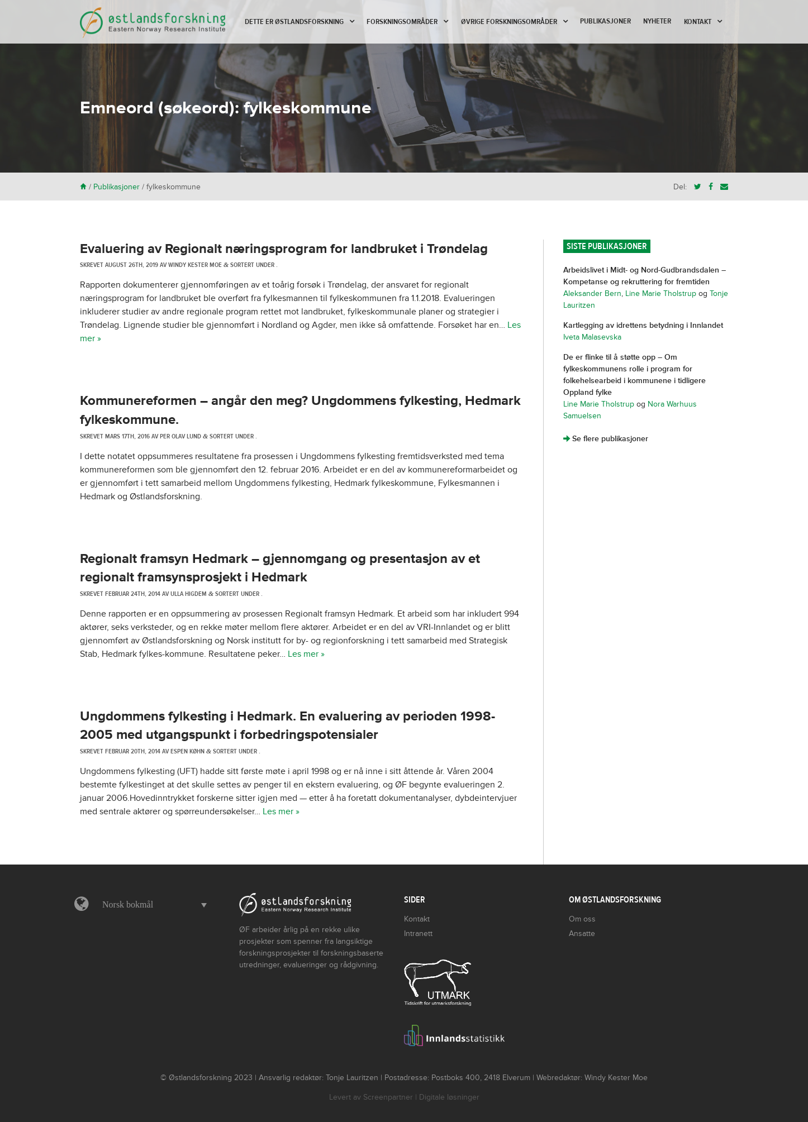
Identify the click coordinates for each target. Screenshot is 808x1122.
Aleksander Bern (592, 293)
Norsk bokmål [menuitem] (127, 904)
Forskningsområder (402, 22)
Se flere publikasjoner (605, 438)
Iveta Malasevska (592, 337)
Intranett (418, 933)
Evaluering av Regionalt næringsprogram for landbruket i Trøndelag (284, 249)
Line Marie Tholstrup (660, 293)
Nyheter (657, 21)
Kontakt (697, 22)
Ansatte (582, 933)
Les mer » (306, 654)
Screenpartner (388, 1097)
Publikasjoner (605, 21)
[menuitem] (151, 904)
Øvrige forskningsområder (509, 22)
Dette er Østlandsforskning (294, 22)
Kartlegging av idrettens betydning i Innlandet (643, 325)
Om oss (582, 919)
